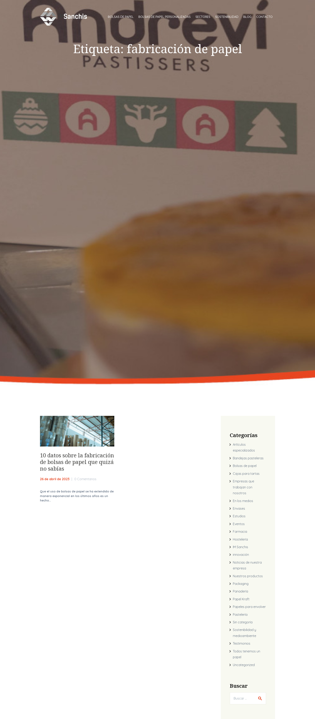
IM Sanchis (240, 547)
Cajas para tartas (246, 474)
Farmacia (240, 532)
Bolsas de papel (245, 466)
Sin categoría (243, 622)
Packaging (241, 584)
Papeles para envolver (249, 607)
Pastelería (240, 615)
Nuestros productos (248, 576)
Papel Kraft (241, 599)
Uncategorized (244, 665)
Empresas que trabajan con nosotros (243, 487)
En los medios (243, 501)
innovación (241, 555)
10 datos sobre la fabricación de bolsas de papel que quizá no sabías (77, 462)
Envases (239, 508)
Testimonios (241, 643)
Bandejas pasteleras (248, 458)
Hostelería (240, 539)
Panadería (240, 591)
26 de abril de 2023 (55, 479)
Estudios (239, 516)
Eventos (239, 524)
